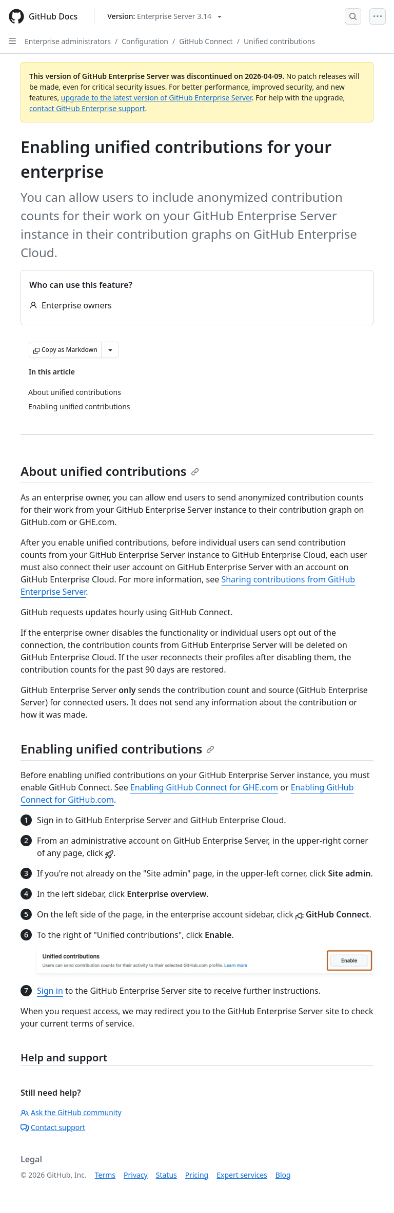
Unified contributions (279, 41)
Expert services (241, 1175)
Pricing (196, 1175)
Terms (105, 1175)
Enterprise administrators (68, 41)
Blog (283, 1175)
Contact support (53, 1127)
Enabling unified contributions (117, 748)
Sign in (50, 990)
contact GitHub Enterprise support (87, 108)
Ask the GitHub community (71, 1112)
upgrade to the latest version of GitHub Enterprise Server (156, 97)
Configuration (145, 41)
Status (166, 1175)
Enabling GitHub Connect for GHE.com (204, 787)
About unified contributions (110, 471)
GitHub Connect (205, 41)
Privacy (136, 1175)
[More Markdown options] (110, 350)
